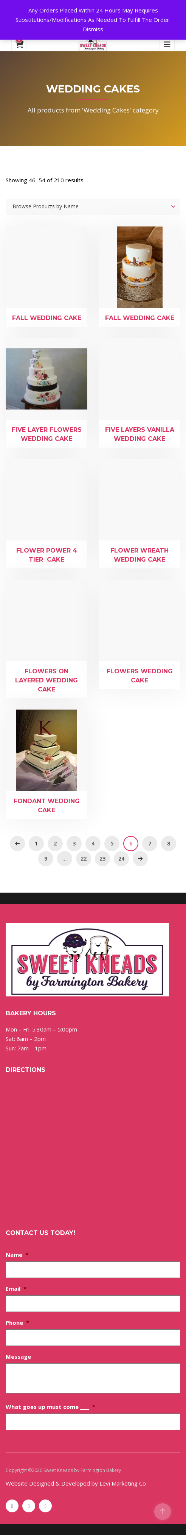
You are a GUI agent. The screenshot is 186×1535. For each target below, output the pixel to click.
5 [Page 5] (111, 843)
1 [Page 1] (36, 843)
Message (18, 1356)
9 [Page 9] (45, 858)
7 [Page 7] (149, 843)
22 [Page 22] (84, 858)
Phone (17, 1322)
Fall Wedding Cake (46, 318)
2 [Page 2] (55, 843)
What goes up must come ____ (50, 1406)
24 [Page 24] (121, 858)
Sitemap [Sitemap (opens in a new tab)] (131, 1470)
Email (16, 1288)
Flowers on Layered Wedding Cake (46, 680)
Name (17, 1254)
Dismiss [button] (93, 29)
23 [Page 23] (102, 858)
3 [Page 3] (74, 843)
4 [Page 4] (93, 843)
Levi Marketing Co (122, 1483)
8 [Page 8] (168, 843)
